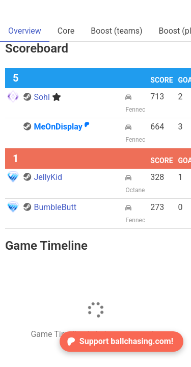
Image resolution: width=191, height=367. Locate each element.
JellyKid (42, 177)
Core (66, 31)
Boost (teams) (116, 31)
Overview (24, 31)
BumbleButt (49, 207)
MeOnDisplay (56, 127)
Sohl (42, 97)
